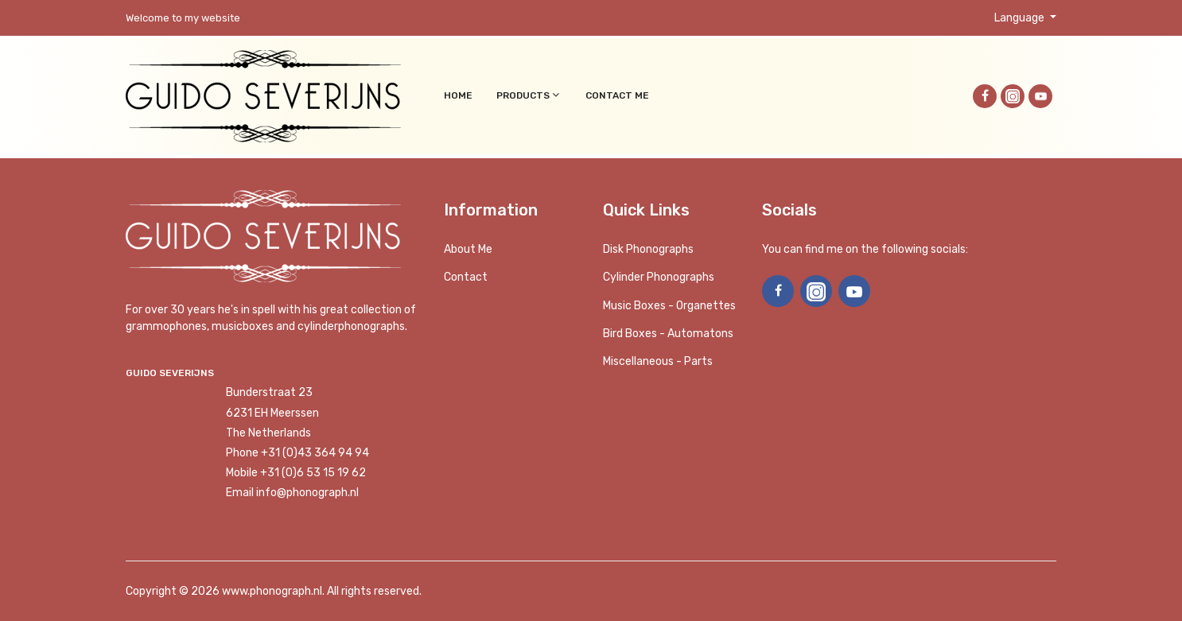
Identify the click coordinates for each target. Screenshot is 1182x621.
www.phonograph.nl (272, 591)
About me (468, 249)
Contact (466, 277)
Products (529, 95)
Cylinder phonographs (658, 277)
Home (458, 95)
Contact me (617, 95)
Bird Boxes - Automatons (668, 333)
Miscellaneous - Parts (658, 361)
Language (1020, 18)
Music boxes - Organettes (669, 305)
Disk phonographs (648, 249)
